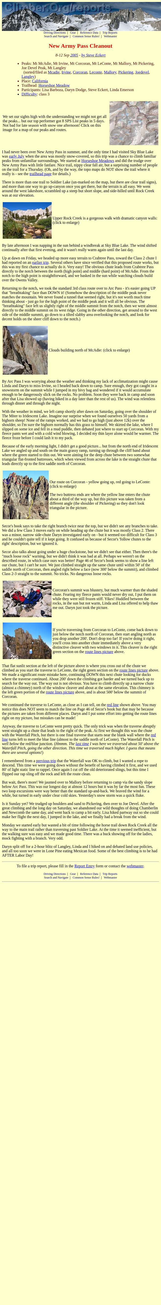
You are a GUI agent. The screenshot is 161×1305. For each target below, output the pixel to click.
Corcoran (80, 72)
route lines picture (99, 652)
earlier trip (40, 262)
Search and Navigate (56, 36)
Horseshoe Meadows (97, 161)
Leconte (95, 72)
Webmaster (110, 36)
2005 (74, 55)
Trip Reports (110, 32)
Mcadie (54, 72)
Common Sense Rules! (86, 36)
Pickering (125, 72)
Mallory (110, 72)
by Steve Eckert (93, 55)
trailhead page (40, 174)
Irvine (66, 72)
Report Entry (84, 866)
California (40, 81)
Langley (28, 77)
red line (113, 705)
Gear (73, 32)
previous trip (46, 761)
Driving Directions (55, 32)
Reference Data (89, 32)
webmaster (134, 866)
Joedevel (142, 72)
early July (16, 156)
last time (82, 744)
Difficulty (29, 94)
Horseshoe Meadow (54, 85)
